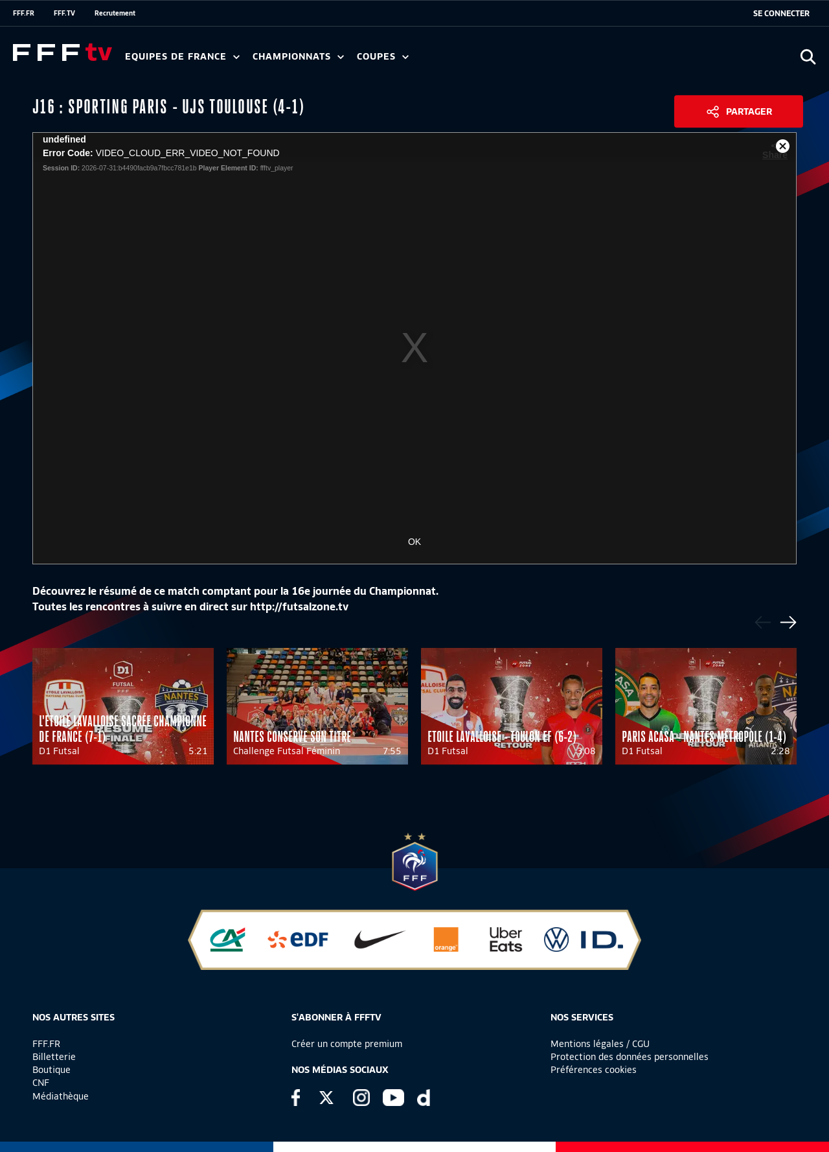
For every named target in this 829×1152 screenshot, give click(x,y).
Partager (749, 111)
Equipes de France (182, 57)
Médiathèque (60, 1096)
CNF (40, 1082)
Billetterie (54, 1057)
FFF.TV (64, 13)
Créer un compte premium (346, 1044)
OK (414, 541)
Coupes (383, 57)
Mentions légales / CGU (600, 1044)
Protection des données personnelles (630, 1057)
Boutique (51, 1070)
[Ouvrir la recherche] (808, 57)
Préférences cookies (594, 1070)
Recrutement (115, 13)
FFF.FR (23, 13)
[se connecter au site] (781, 13)
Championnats (298, 57)
